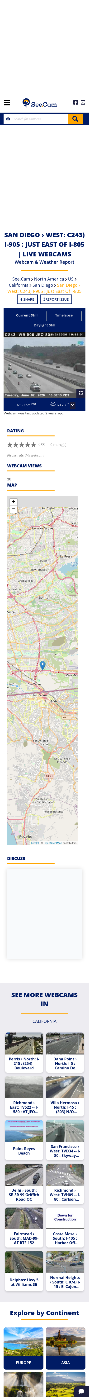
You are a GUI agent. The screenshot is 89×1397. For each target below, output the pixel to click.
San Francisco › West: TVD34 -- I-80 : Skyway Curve (65, 1151)
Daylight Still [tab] (44, 325)
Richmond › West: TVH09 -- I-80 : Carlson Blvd (65, 1195)
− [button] (13, 509)
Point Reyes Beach (24, 1151)
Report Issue (56, 299)
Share (27, 299)
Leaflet (35, 843)
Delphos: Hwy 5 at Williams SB (23, 1282)
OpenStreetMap (53, 843)
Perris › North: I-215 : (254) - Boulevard (24, 1063)
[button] (72, 405)
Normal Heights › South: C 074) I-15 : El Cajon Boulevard (65, 1282)
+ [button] (13, 502)
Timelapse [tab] (64, 315)
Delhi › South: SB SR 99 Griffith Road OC (24, 1195)
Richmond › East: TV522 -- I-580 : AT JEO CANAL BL (24, 1107)
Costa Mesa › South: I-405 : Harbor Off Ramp (65, 1238)
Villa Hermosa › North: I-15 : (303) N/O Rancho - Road (65, 1107)
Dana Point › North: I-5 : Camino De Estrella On (65, 1063)
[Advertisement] (44, 46)
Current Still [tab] (27, 315)
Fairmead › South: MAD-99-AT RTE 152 (23, 1238)
